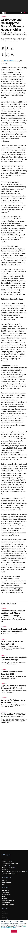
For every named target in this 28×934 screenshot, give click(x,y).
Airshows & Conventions (8, 900)
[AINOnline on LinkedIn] (10, 855)
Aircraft (3, 16)
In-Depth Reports (6, 894)
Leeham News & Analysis (9, 873)
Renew (3, 884)
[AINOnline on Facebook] (1, 855)
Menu (22, 13)
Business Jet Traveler (8, 867)
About (3, 911)
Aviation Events (6, 902)
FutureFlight (5, 869)
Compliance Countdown (8, 904)
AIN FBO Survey (7, 861)
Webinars (4, 898)
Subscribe (4, 880)
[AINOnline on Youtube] (4, 855)
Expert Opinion (5, 892)
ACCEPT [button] (14, 931)
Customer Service (6, 882)
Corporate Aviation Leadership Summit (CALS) (14, 871)
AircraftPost (6, 865)
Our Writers (5, 913)
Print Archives (5, 890)
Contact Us (4, 917)
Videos (3, 896)
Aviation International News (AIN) (11, 863)
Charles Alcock (8, 61)
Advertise (5, 919)
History (4, 915)
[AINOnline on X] (7, 855)
